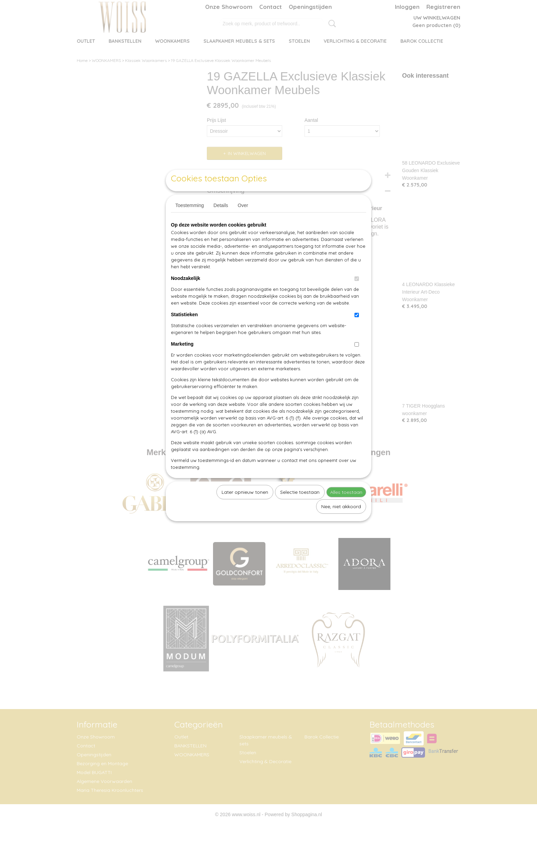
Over (243, 221)
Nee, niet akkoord (341, 522)
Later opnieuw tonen (245, 508)
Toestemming (189, 221)
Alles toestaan (346, 508)
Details (220, 221)
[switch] (356, 294)
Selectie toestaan (300, 508)
